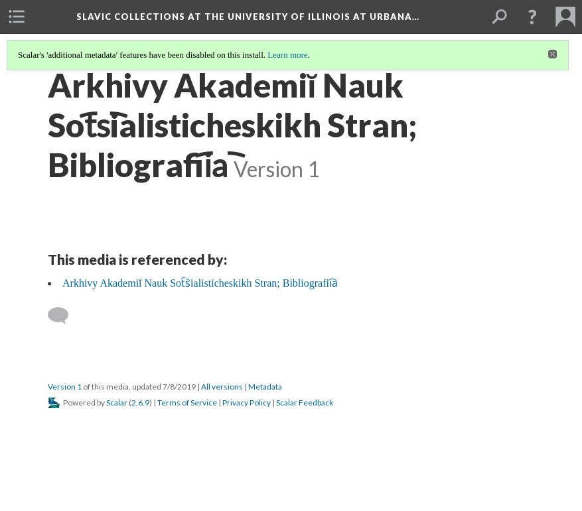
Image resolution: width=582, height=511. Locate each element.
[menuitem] (16, 16)
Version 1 (65, 387)
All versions (222, 387)
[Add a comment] (64, 316)
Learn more (287, 55)
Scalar (116, 402)
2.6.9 (140, 402)
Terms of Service (187, 402)
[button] (532, 16)
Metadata (265, 387)
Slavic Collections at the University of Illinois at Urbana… (247, 16)
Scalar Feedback (304, 402)
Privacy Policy (246, 402)
